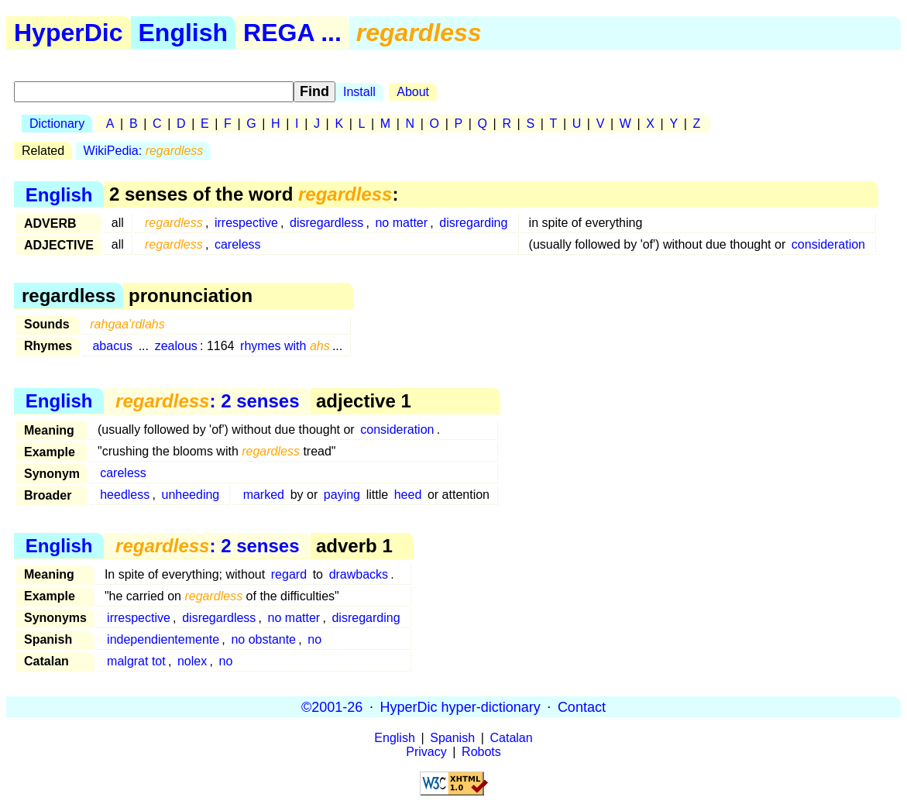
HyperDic (68, 32)
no (314, 639)
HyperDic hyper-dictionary (460, 706)
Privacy (426, 751)
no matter (401, 222)
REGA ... (292, 32)
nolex (192, 661)
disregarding (473, 222)
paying (342, 494)
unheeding (191, 494)
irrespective (246, 222)
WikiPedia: (144, 150)
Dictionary (56, 123)
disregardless (326, 222)
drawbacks (358, 574)
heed (408, 494)
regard (289, 574)
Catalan (511, 737)
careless (238, 244)
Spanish (452, 737)
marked (263, 494)
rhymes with (285, 345)
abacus (112, 345)
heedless (124, 494)
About (413, 91)
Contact (582, 706)
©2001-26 (331, 706)
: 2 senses (207, 400)
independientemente (163, 639)
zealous (176, 345)
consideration (828, 244)
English (183, 32)
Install (359, 91)
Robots (481, 751)
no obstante (263, 639)
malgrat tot (136, 661)
